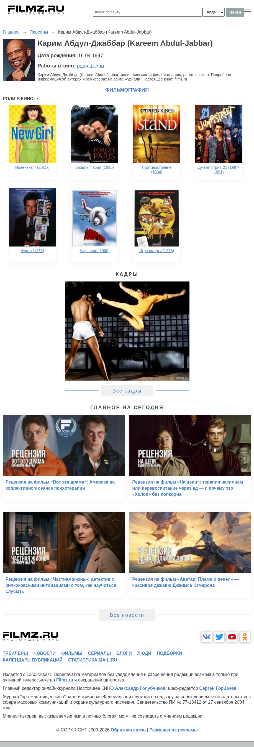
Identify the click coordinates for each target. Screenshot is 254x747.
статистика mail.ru (92, 660)
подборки (169, 653)
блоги (124, 653)
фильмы (71, 653)
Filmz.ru (64, 680)
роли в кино (90, 66)
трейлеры (15, 653)
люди (144, 653)
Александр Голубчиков (140, 688)
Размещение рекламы (173, 730)
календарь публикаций (33, 660)
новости (45, 653)
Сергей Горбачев (217, 688)
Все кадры (127, 391)
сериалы (99, 653)
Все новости (127, 615)
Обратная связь (128, 730)
